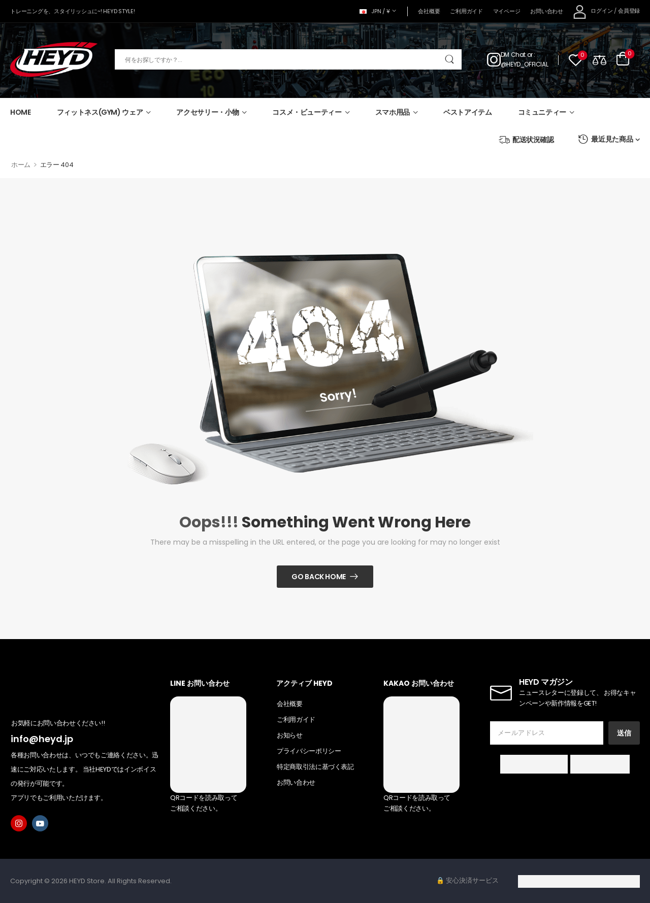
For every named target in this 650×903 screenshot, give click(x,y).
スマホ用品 (392, 112)
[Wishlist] (575, 59)
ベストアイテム (467, 112)
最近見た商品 (605, 139)
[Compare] (599, 59)
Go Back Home (318, 577)
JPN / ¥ (375, 11)
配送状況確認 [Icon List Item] (526, 139)
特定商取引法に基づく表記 (315, 767)
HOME (20, 112)
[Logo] (54, 60)
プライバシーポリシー (309, 751)
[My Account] (593, 11)
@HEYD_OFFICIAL (524, 64)
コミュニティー (542, 112)
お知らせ (290, 735)
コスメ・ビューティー (307, 112)
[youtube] (40, 823)
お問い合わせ (546, 11)
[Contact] (494, 59)
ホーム (20, 165)
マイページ (507, 11)
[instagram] (19, 823)
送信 (624, 733)
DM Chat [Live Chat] (513, 54)
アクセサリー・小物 (207, 112)
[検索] (288, 59)
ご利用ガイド (466, 11)
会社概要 (429, 11)
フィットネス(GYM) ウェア (100, 112)
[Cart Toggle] (623, 59)
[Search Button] (449, 59)
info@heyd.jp (42, 738)
